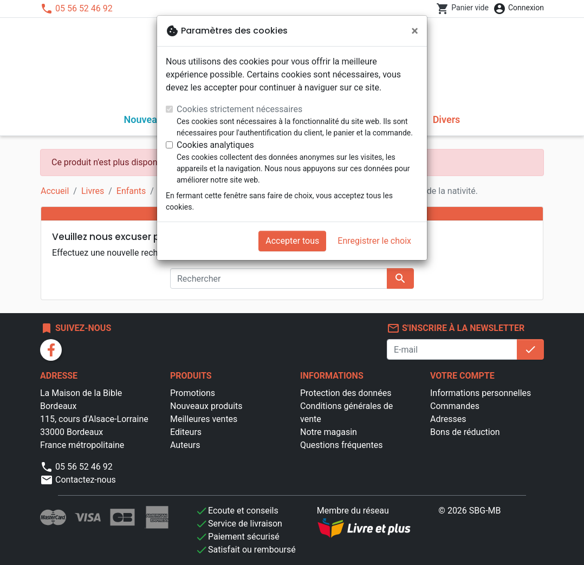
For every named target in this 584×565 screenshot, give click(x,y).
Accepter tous (292, 241)
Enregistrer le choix (374, 241)
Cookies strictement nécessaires (239, 109)
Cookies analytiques (215, 145)
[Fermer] (415, 31)
